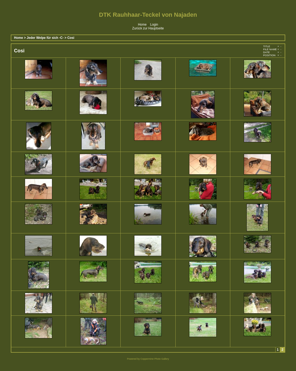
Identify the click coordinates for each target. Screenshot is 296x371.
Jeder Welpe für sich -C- (45, 38)
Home (142, 24)
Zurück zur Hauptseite (148, 28)
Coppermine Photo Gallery (154, 359)
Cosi (70, 38)
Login (154, 24)
